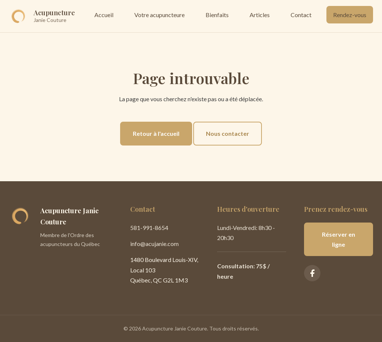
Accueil (103, 14)
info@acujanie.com (154, 243)
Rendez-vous (349, 14)
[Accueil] (42, 16)
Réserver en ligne (338, 239)
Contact (301, 14)
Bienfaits (217, 14)
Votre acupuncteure (159, 14)
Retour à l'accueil (156, 133)
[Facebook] (312, 273)
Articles (260, 14)
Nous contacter (227, 133)
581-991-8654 (149, 227)
